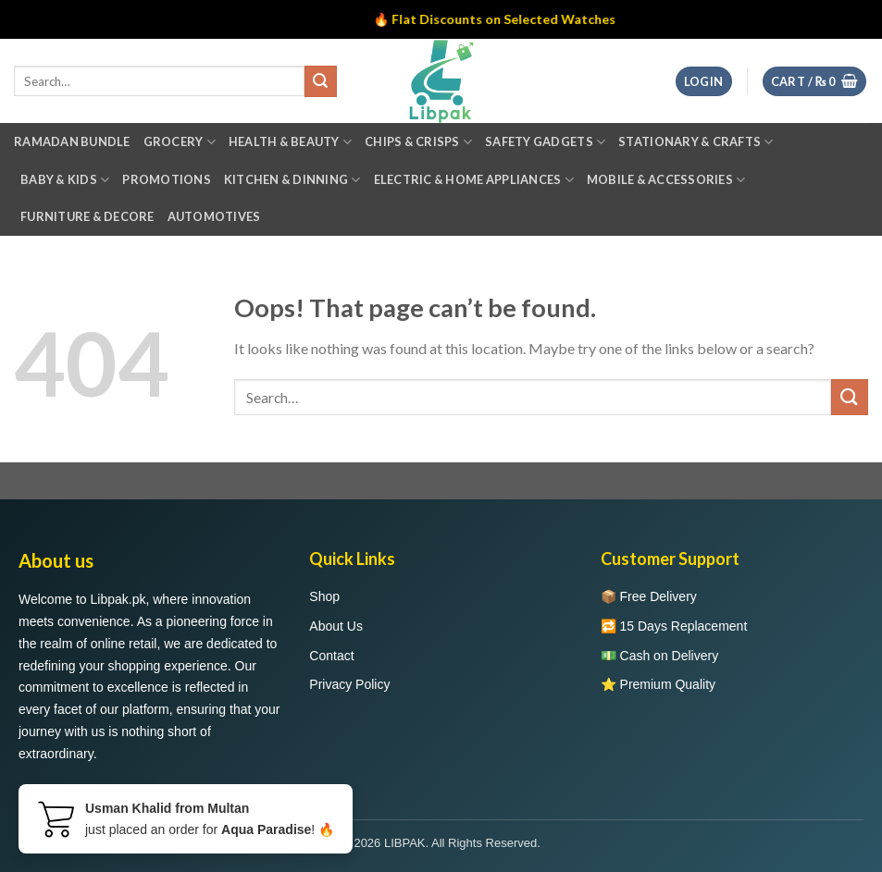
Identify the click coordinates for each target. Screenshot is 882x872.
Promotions (166, 179)
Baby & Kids (64, 180)
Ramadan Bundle (72, 141)
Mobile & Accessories (666, 180)
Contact (331, 655)
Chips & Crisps (418, 142)
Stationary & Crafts (695, 142)
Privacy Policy (349, 684)
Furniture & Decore (87, 216)
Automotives (214, 216)
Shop (324, 596)
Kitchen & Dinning (292, 180)
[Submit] (849, 397)
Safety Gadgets (545, 142)
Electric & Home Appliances (474, 180)
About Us (336, 626)
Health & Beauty (290, 142)
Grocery (179, 142)
